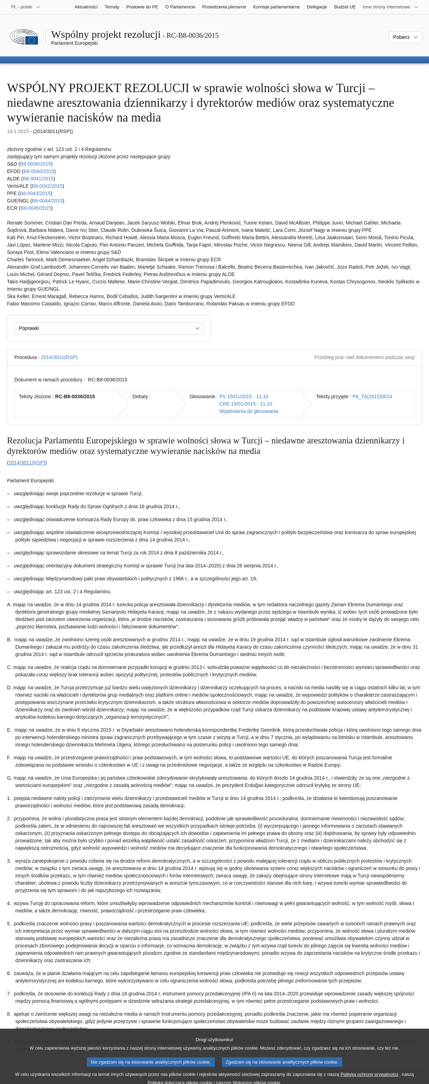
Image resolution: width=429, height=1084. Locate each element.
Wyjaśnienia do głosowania (249, 411)
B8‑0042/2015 (47, 186)
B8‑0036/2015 (35, 164)
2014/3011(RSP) (59, 357)
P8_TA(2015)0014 (372, 396)
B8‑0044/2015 (47, 200)
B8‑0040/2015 (38, 171)
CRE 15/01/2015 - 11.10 (245, 404)
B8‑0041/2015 (38, 178)
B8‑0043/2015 (35, 193)
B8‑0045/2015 (35, 208)
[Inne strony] (390, 7)
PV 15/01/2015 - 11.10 (243, 396)
